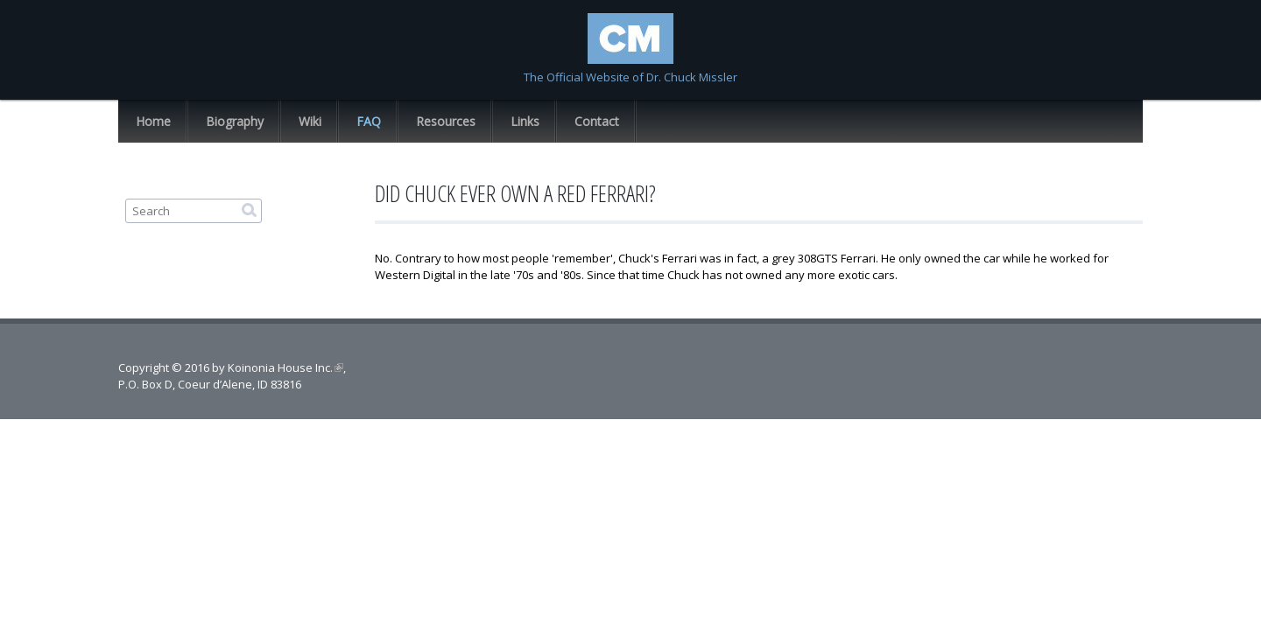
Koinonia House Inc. (285, 367)
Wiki (310, 121)
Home (153, 121)
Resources (446, 121)
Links (525, 121)
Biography (235, 121)
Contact (596, 121)
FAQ (368, 121)
